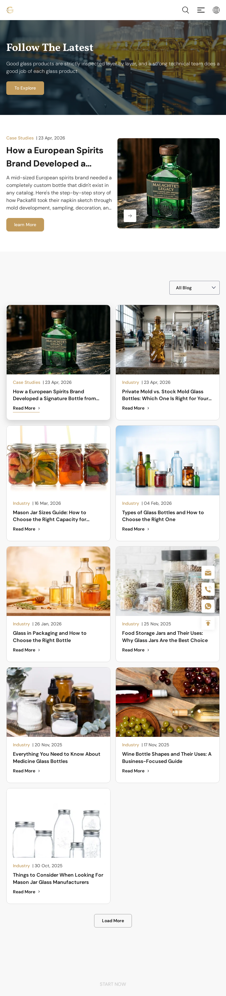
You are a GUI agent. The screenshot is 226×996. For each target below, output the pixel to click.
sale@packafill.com (208, 572)
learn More (25, 224)
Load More (113, 920)
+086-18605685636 (208, 606)
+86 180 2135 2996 (208, 589)
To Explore (25, 88)
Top (208, 623)
